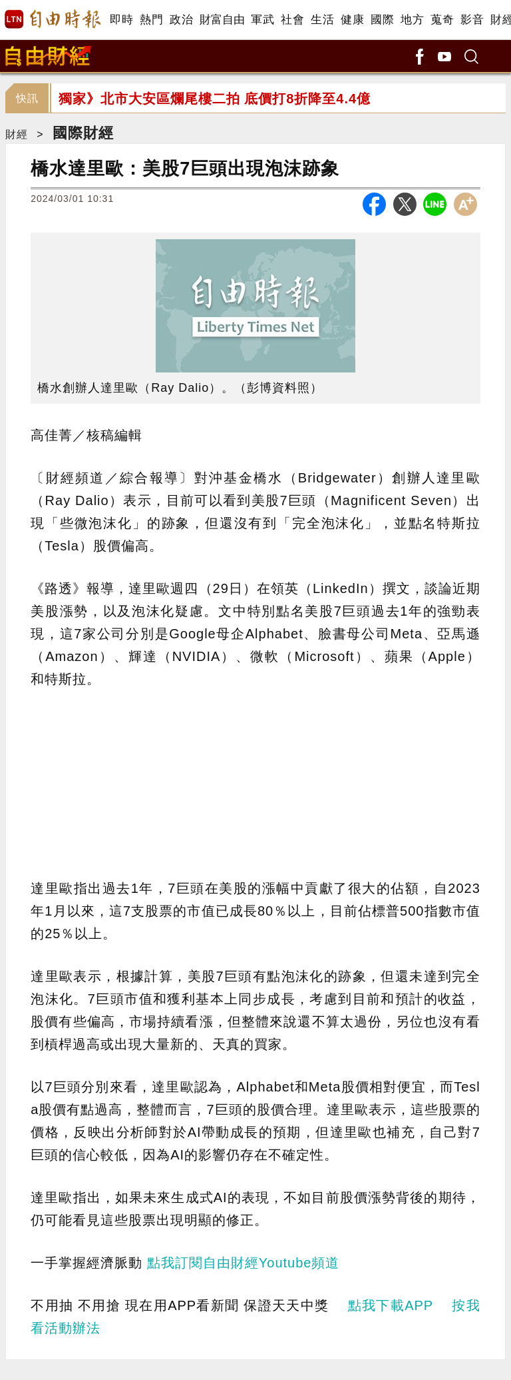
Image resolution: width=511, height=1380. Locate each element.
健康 (352, 19)
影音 (472, 19)
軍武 (262, 19)
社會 (292, 19)
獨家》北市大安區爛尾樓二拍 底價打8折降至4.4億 (215, 98)
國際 (382, 19)
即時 (121, 19)
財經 (16, 134)
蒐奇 (442, 19)
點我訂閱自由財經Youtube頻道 (243, 1262)
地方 (412, 19)
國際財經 (83, 133)
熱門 (151, 19)
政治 (181, 19)
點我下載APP (390, 1305)
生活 (322, 19)
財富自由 (222, 19)
